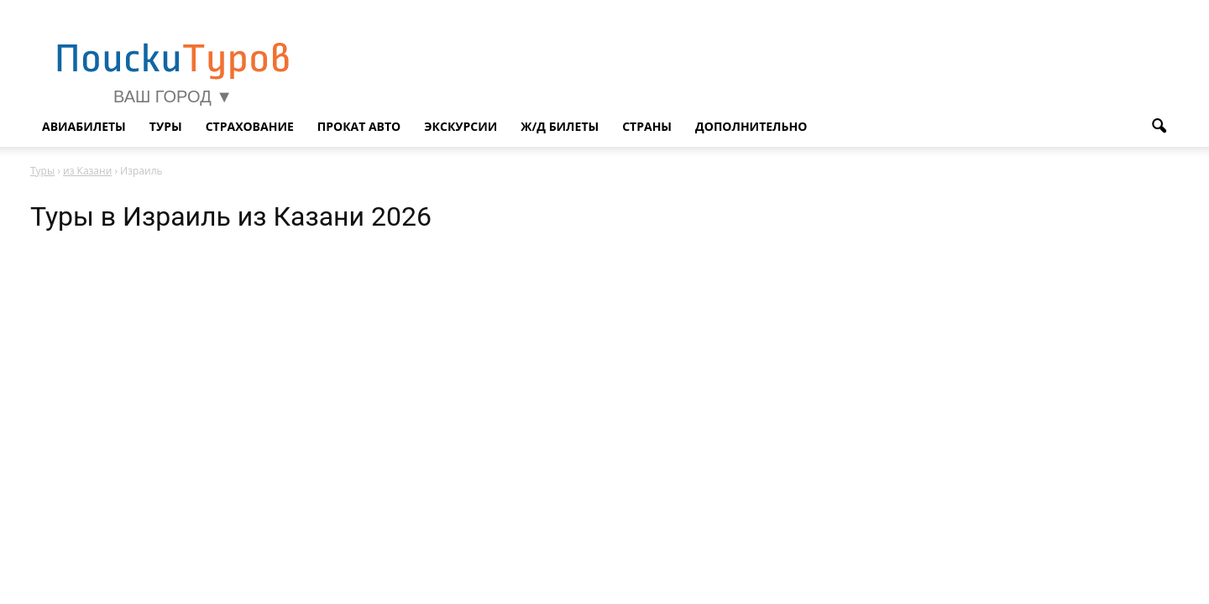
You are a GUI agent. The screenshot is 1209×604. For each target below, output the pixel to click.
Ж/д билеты (560, 126)
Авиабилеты (84, 126)
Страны (647, 126)
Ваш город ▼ (173, 96)
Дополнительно (751, 126)
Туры (165, 126)
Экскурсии (460, 126)
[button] (1158, 127)
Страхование (250, 126)
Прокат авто (359, 126)
